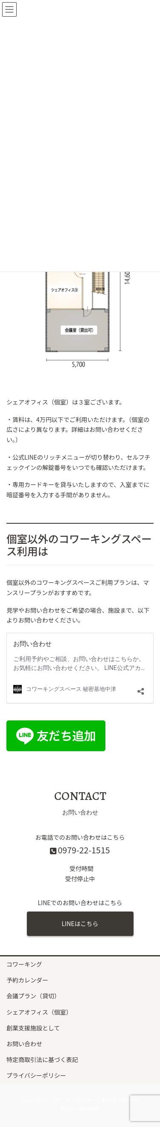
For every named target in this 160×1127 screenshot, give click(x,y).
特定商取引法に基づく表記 (42, 1059)
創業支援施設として (33, 1028)
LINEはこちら (79, 923)
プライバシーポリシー (36, 1075)
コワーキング (24, 964)
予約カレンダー (27, 980)
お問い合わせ (24, 1043)
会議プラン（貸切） (33, 995)
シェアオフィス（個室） (39, 1012)
